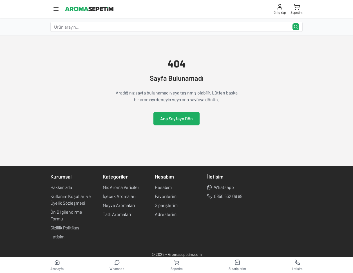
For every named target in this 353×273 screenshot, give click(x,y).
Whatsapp (220, 187)
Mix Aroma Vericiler (121, 187)
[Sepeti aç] (297, 9)
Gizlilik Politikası (65, 227)
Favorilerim (165, 196)
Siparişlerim (166, 205)
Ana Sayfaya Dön (176, 118)
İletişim (57, 236)
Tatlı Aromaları (117, 214)
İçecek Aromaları (119, 196)
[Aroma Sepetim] (89, 9)
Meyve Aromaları (119, 205)
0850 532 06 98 (224, 196)
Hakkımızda (61, 187)
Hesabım (163, 187)
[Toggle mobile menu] (56, 9)
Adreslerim (165, 214)
